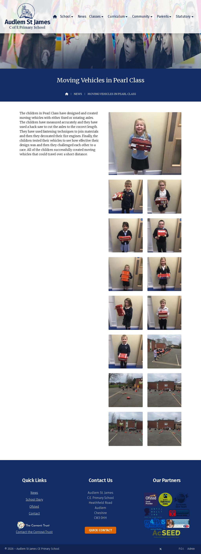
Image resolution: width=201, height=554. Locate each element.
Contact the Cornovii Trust (34, 532)
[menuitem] (54, 16)
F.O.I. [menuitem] (181, 548)
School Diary (34, 499)
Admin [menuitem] (191, 548)
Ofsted (34, 507)
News (78, 94)
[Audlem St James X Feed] (160, 549)
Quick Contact (100, 530)
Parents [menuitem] (163, 17)
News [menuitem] (82, 17)
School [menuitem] (65, 17)
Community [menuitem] (141, 17)
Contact (34, 513)
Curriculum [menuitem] (116, 17)
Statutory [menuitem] (183, 17)
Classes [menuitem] (94, 17)
